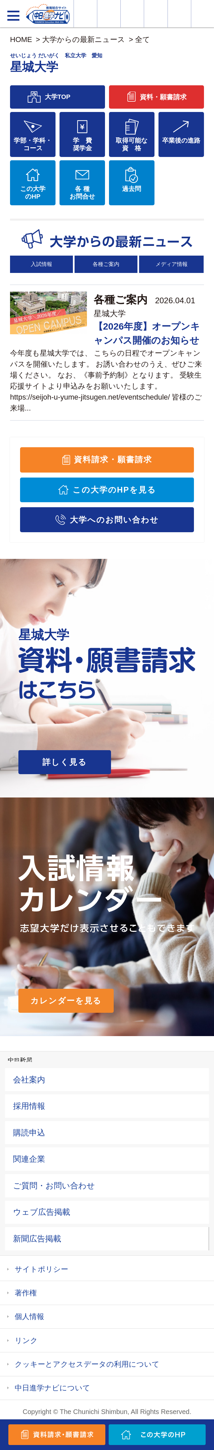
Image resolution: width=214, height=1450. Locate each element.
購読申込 (29, 1132)
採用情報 (29, 1105)
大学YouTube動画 (202, 13)
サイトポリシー (41, 1269)
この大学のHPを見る (114, 489)
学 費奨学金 (82, 144)
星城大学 (110, 313)
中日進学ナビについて (52, 1388)
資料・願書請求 (108, 13)
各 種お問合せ (82, 192)
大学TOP (58, 96)
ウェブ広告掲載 (41, 1211)
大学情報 (85, 13)
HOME (21, 39)
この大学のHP (32, 192)
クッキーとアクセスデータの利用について (87, 1364)
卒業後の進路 (181, 140)
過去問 (131, 188)
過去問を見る (179, 13)
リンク (26, 1340)
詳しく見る (64, 761)
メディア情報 (171, 264)
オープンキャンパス (132, 13)
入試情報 (41, 264)
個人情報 (29, 1316)
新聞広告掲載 (37, 1238)
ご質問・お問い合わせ (54, 1185)
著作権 (26, 1293)
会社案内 (29, 1079)
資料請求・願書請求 (113, 459)
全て (142, 39)
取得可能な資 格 (131, 144)
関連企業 (29, 1158)
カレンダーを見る (66, 1000)
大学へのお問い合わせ (114, 519)
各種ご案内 (106, 264)
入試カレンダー (155, 13)
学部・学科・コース (33, 144)
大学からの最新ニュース (83, 39)
